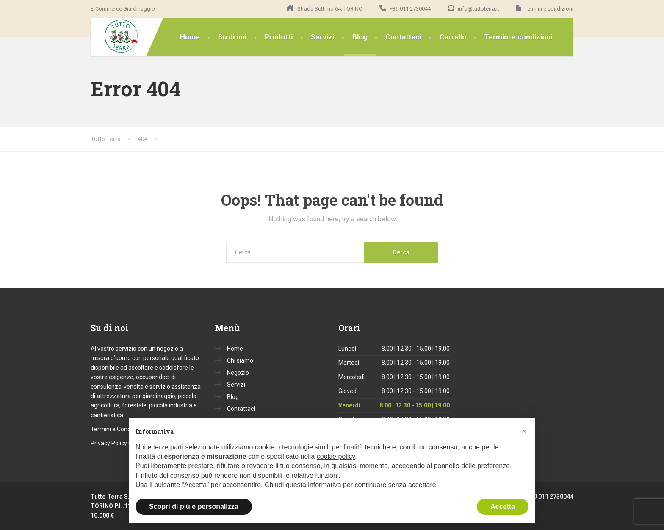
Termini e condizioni (518, 37)
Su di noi (232, 37)
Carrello (453, 37)
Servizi (322, 37)
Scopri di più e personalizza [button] (193, 506)
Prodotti (279, 37)
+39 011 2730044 (544, 496)
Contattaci (403, 37)
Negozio (238, 372)
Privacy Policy (109, 443)
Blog (359, 37)
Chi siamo (240, 360)
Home (190, 37)
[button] (524, 431)
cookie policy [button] (336, 456)
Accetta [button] (502, 506)
